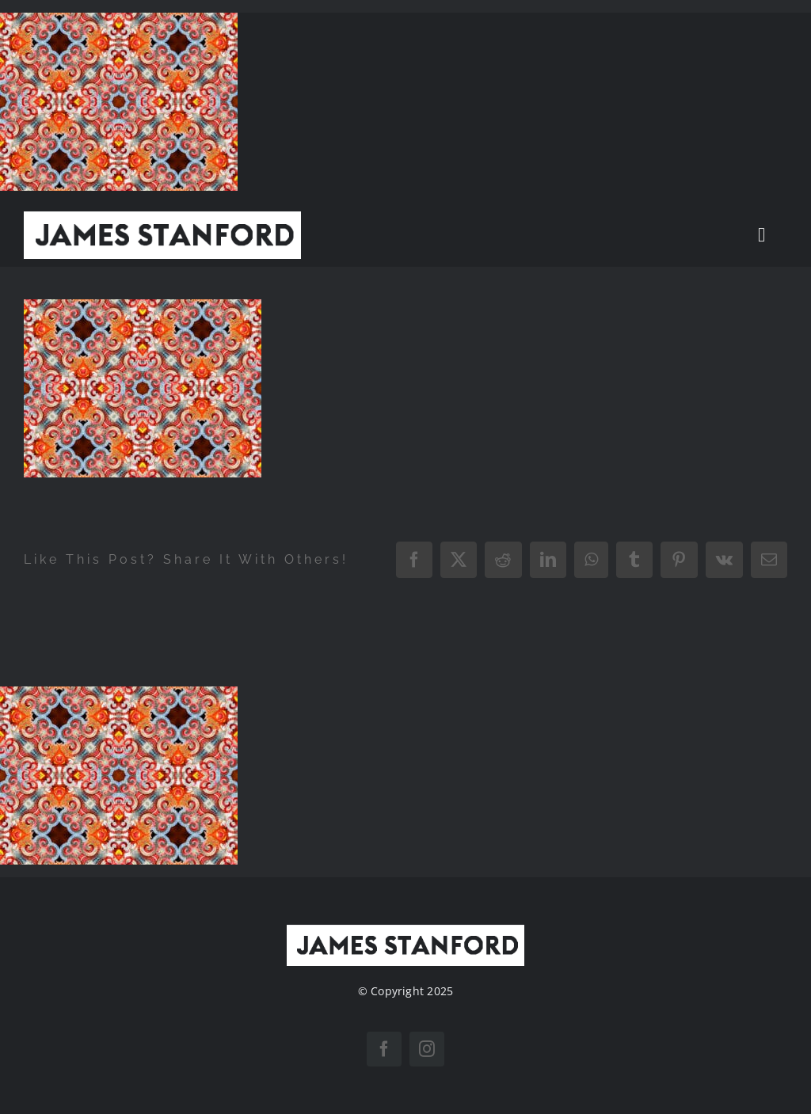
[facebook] (384, 1049)
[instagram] (426, 1049)
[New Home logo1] (162, 217)
